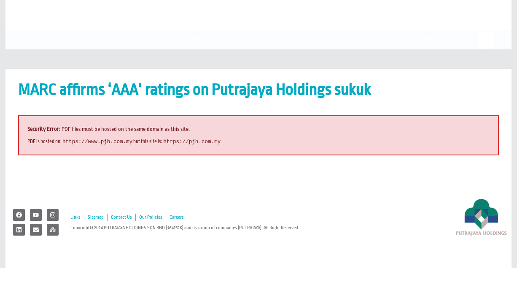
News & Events (351, 57)
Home (34, 57)
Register (434, 57)
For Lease (270, 57)
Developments (189, 57)
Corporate (105, 57)
